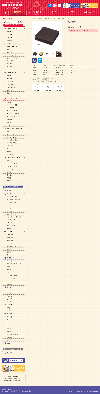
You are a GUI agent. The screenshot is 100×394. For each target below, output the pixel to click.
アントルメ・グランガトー (14, 217)
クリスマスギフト (12, 163)
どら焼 (9, 293)
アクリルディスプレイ (13, 334)
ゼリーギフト (11, 61)
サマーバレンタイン (13, 55)
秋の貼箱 (9, 40)
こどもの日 (10, 84)
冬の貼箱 (9, 175)
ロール (9, 208)
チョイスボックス (12, 116)
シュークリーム (11, 214)
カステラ (9, 296)
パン (8, 205)
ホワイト (9, 243)
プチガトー (10, 211)
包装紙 (9, 331)
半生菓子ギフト (11, 220)
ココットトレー (11, 202)
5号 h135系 (10, 237)
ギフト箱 (9, 261)
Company (71, 13)
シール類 (9, 317)
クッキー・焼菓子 (12, 275)
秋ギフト (9, 34)
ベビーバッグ (11, 226)
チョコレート (11, 278)
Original (35, 13)
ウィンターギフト (12, 166)
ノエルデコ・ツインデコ (14, 246)
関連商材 (9, 67)
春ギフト (9, 78)
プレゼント (10, 281)
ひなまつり (10, 81)
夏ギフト (9, 52)
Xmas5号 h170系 (12, 143)
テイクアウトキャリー (13, 197)
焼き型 (9, 328)
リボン (9, 326)
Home (33, 18)
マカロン (9, 223)
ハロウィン (10, 37)
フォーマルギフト (12, 58)
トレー (9, 255)
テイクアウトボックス (13, 199)
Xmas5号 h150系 (12, 140)
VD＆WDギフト (11, 108)
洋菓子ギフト (48, 18)
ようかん (9, 299)
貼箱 (8, 308)
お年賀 (9, 172)
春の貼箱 (9, 90)
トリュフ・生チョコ (13, 114)
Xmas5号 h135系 (12, 137)
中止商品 (8, 353)
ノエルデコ (10, 146)
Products (17, 13)
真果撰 (9, 270)
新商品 (9, 32)
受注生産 (9, 311)
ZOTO (9, 267)
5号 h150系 (10, 240)
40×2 (8, 149)
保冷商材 (9, 252)
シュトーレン (11, 169)
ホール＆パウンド (12, 111)
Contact (89, 13)
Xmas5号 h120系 (12, 134)
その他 (9, 151)
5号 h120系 (10, 235)
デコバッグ (10, 154)
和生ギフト (10, 290)
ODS (8, 43)
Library (53, 13)
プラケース (10, 272)
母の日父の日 (11, 87)
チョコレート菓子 (12, 105)
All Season (40, 18)
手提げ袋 (9, 119)
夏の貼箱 (9, 64)
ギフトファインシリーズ (14, 264)
